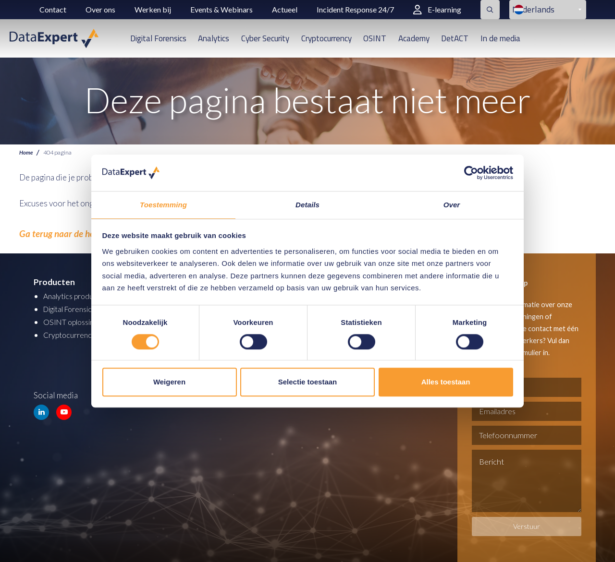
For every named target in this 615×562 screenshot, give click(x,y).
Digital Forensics (158, 38)
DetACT (454, 38)
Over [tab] (451, 205)
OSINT (374, 38)
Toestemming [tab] (163, 205)
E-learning (437, 9)
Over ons (100, 9)
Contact (52, 9)
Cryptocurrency (326, 38)
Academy (414, 38)
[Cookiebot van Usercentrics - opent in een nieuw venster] (471, 172)
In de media (500, 38)
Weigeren (169, 382)
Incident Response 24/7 (355, 9)
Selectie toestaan (307, 382)
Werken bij (153, 9)
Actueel (284, 9)
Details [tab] (307, 205)
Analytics (213, 38)
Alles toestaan (445, 382)
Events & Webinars (221, 9)
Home (26, 152)
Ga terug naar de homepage (65, 232)
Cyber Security (265, 38)
